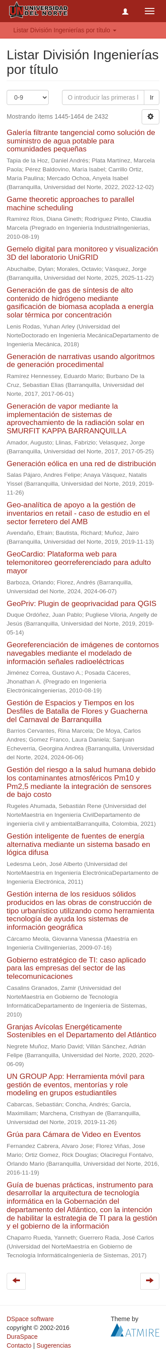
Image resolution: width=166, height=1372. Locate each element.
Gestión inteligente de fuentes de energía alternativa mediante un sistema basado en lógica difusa (78, 844)
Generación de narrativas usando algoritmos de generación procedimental (81, 360)
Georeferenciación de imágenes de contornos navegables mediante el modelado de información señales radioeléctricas (83, 653)
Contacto (19, 1345)
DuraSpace (22, 1336)
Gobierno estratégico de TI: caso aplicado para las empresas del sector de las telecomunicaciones (76, 968)
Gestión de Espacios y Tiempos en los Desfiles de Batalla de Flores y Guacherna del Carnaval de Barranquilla (77, 711)
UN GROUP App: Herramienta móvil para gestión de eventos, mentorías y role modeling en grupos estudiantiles (75, 1084)
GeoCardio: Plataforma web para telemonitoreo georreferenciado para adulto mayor (79, 562)
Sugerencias (53, 1345)
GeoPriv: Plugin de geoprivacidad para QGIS (81, 603)
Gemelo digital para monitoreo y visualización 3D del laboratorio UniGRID (82, 253)
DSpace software (30, 1318)
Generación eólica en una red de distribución (81, 464)
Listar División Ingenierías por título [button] (64, 30)
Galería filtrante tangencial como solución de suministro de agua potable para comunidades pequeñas (81, 140)
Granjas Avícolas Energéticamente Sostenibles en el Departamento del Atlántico (81, 1031)
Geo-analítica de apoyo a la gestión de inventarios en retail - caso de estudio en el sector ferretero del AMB (78, 513)
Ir (152, 97)
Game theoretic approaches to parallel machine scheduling (70, 203)
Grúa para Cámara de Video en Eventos (74, 1134)
